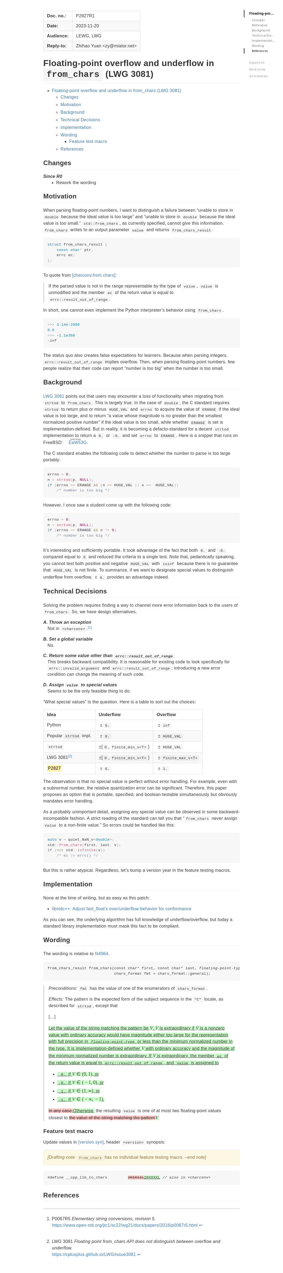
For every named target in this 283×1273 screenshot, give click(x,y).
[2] (70, 756)
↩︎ (201, 1225)
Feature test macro (88, 141)
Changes (69, 97)
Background (72, 112)
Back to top (257, 69)
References (71, 149)
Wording (68, 135)
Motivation (70, 104)
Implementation (75, 127)
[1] (90, 627)
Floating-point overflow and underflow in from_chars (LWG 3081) (116, 90)
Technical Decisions (80, 119)
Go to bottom (258, 76)
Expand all (257, 62)
